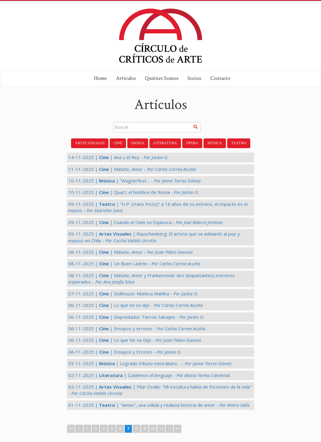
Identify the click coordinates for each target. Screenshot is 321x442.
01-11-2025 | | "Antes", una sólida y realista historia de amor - (159, 405)
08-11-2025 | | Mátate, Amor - (130, 252)
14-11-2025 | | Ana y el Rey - (118, 157)
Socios (194, 78)
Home (100, 78)
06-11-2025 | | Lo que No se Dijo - (134, 340)
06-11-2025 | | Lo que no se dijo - (135, 305)
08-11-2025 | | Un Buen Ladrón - (134, 263)
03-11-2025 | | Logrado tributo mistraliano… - (150, 363)
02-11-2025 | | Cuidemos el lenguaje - (149, 375)
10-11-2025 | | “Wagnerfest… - (134, 181)
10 (153, 429)
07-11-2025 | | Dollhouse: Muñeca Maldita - (133, 294)
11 (161, 429)
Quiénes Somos (161, 78)
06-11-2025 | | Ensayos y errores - (136, 328)
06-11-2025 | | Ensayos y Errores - (125, 352)
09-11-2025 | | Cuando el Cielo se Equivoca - (145, 222)
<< (71, 429)
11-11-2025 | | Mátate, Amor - (132, 169)
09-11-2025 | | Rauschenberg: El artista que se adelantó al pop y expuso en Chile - (154, 237)
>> (178, 429)
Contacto (220, 78)
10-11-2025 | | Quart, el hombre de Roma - (133, 192)
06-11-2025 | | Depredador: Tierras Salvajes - (136, 317)
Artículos (126, 78)
